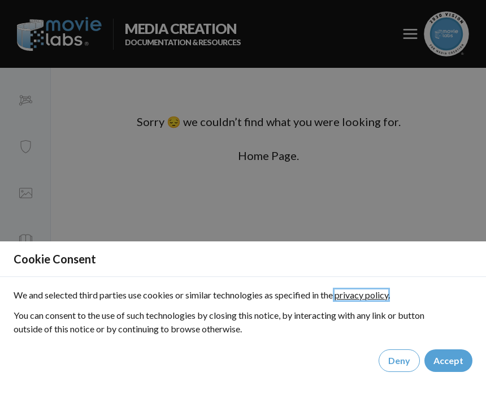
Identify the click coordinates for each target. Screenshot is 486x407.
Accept (448, 360)
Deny (399, 360)
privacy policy (361, 294)
